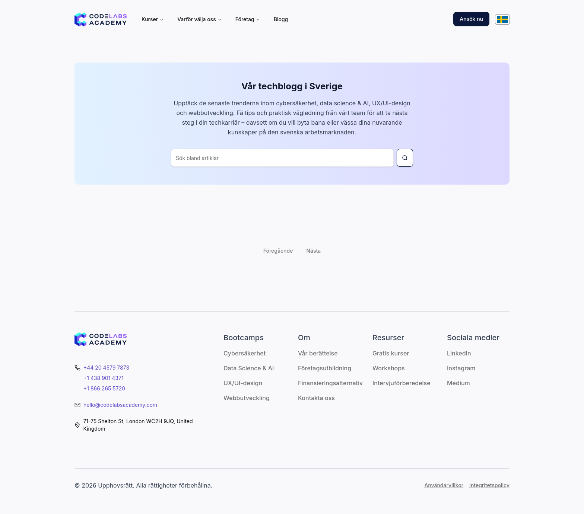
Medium (458, 383)
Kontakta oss (316, 398)
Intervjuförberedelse (401, 383)
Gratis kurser (390, 353)
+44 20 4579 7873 (106, 367)
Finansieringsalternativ (330, 383)
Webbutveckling (246, 398)
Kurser (153, 19)
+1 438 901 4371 (103, 378)
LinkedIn (459, 353)
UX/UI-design (242, 383)
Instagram (461, 368)
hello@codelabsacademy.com (120, 405)
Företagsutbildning (324, 368)
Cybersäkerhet (244, 353)
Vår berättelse (318, 353)
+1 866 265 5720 (104, 388)
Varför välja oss (199, 19)
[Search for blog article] (405, 158)
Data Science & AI (248, 368)
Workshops (388, 368)
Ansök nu (471, 19)
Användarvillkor (443, 485)
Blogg (281, 19)
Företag (247, 19)
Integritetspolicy (489, 485)
